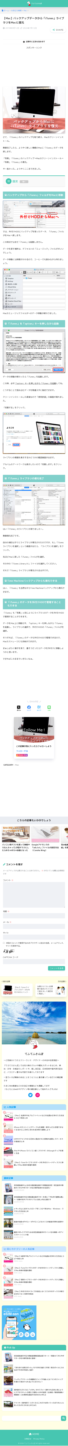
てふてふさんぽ (34, 3)
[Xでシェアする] (19, 708)
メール (7, 922)
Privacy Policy (38, 1439)
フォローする (22, 751)
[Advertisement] (34, 68)
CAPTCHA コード (10, 957)
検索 (63, 1418)
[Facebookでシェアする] (29, 708)
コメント (8, 880)
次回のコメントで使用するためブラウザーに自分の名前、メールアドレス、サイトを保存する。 (35, 944)
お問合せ (27, 1439)
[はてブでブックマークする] (39, 708)
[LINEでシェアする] (49, 708)
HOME (34, 1434)
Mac (17, 765)
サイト (6, 932)
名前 (6, 911)
